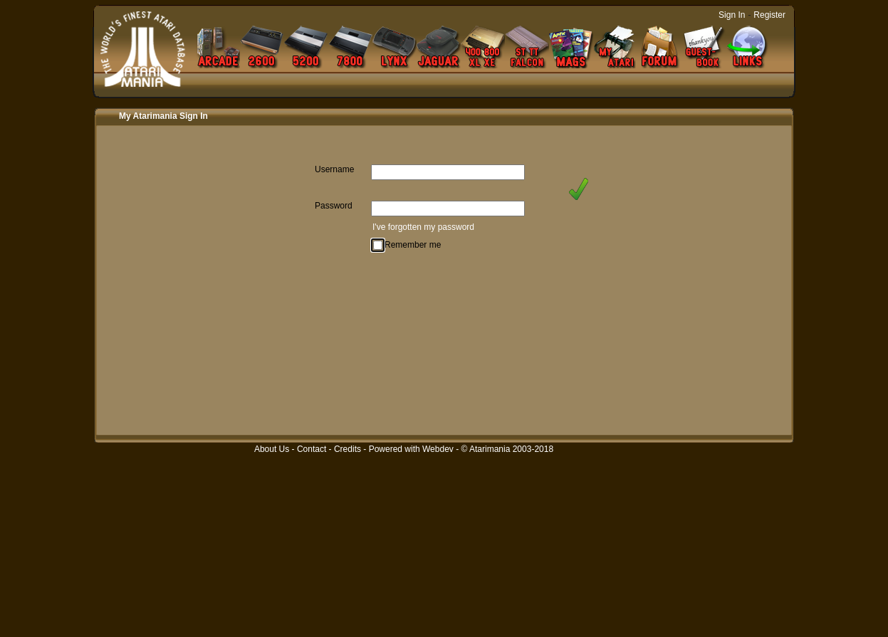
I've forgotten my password (423, 227)
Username (334, 169)
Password (333, 206)
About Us (271, 449)
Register (769, 15)
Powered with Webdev (411, 449)
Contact (311, 449)
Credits (347, 449)
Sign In (732, 15)
